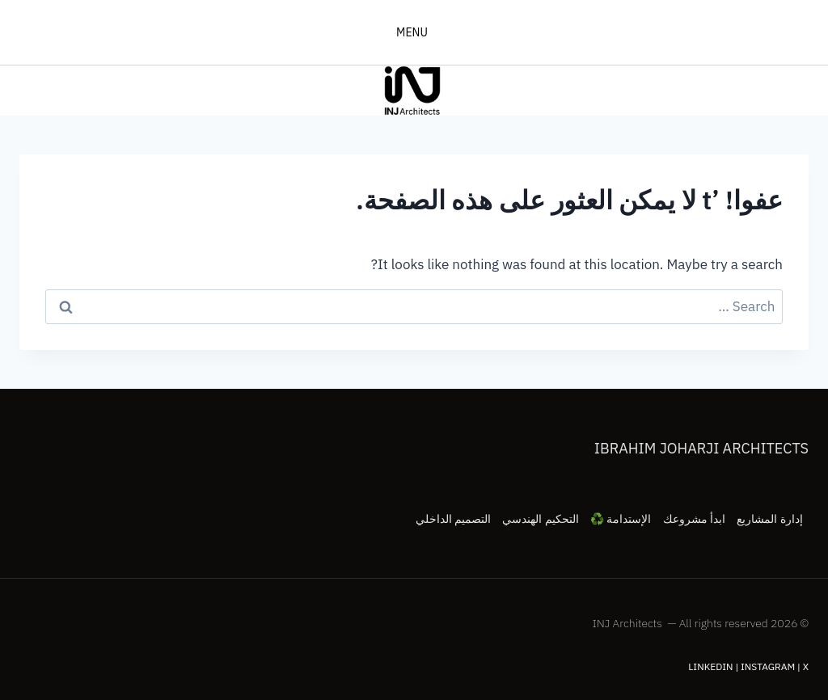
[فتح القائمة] (414, 32)
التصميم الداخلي (453, 519)
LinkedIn (710, 666)
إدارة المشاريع (769, 519)
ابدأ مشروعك (694, 519)
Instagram (768, 666)
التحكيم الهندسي (540, 519)
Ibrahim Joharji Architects (701, 448)
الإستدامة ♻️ (620, 519)
